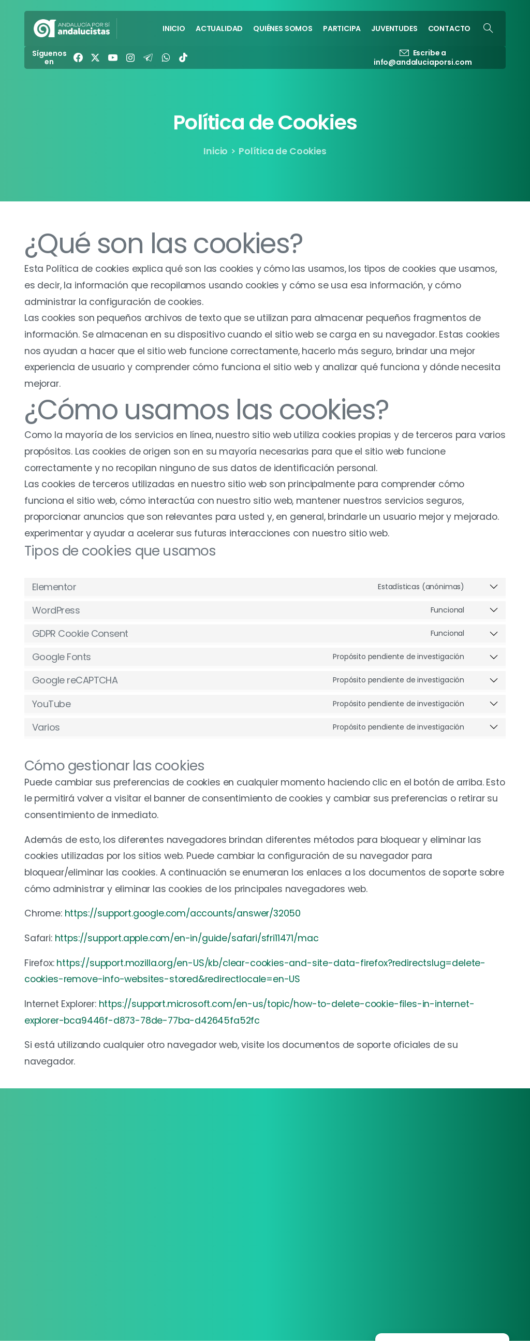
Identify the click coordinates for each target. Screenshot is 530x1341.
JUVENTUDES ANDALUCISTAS (262, 1196)
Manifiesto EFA (404, 1196)
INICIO (221, 1140)
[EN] (441, 1196)
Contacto (395, 1182)
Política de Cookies (412, 1154)
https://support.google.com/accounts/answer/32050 (183, 913)
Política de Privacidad (416, 1168)
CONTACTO (233, 1210)
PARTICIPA (229, 1182)
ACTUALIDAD (233, 1154)
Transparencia (403, 1140)
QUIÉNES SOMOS (240, 1168)
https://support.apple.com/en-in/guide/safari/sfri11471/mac (187, 938)
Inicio (215, 151)
